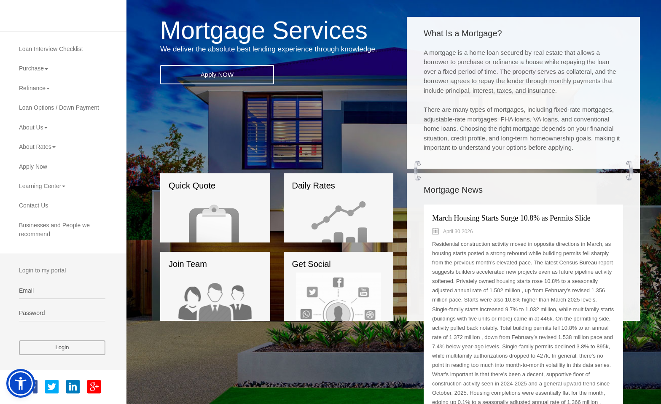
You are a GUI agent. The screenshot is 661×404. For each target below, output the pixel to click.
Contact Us (33, 205)
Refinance (34, 88)
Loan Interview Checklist (51, 49)
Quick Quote (208, 211)
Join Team (210, 290)
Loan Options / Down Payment (59, 107)
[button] (20, 383)
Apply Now (33, 166)
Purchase (33, 68)
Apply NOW (217, 74)
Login (62, 347)
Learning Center (42, 186)
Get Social (336, 290)
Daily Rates (329, 211)
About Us (33, 127)
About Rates (37, 146)
